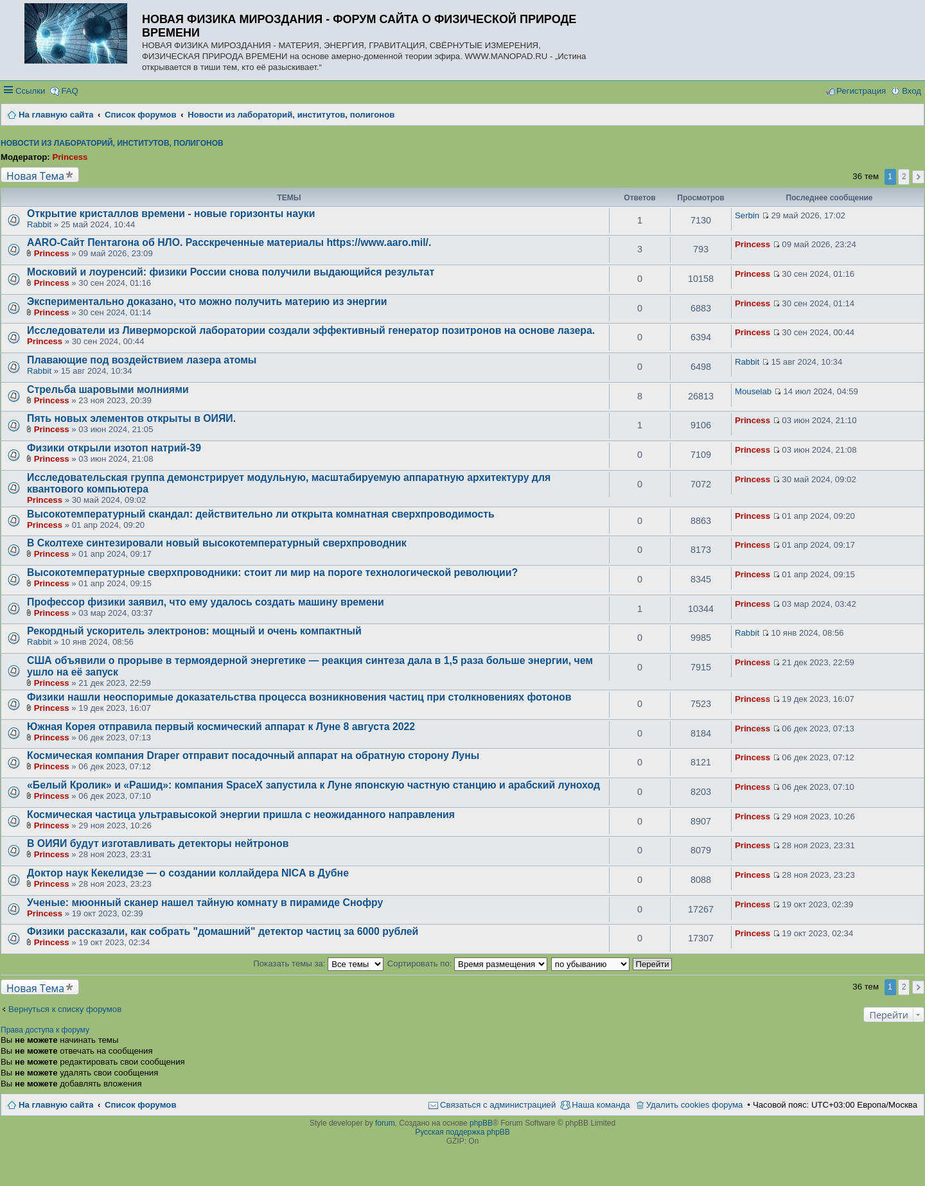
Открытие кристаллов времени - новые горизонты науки (171, 213)
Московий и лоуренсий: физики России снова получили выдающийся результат (230, 271)
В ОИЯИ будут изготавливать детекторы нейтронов (157, 843)
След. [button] (918, 177)
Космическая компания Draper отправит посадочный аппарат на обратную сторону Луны (253, 755)
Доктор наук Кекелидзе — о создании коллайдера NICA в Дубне (188, 873)
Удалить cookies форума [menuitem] (694, 1105)
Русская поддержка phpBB (462, 1132)
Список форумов (140, 1105)
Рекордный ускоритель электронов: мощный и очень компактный (194, 630)
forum (385, 1123)
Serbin (747, 215)
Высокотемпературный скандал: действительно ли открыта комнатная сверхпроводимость (261, 514)
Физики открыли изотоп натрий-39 (114, 447)
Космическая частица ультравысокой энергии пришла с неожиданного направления (241, 814)
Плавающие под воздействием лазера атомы (141, 359)
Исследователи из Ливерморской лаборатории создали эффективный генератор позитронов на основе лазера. (311, 330)
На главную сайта (56, 1105)
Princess (69, 157)
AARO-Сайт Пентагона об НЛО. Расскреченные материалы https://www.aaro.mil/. (229, 242)
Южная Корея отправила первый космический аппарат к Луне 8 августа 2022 (221, 726)
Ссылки (30, 91)
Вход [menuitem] (911, 91)
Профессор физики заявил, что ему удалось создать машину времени (205, 602)
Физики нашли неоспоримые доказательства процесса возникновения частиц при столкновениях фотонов (299, 697)
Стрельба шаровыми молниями (108, 389)
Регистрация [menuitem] (861, 91)
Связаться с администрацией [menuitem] (498, 1105)
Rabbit (39, 224)
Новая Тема (35, 175)
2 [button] (904, 176)
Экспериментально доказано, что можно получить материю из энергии (207, 301)
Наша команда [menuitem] (601, 1105)
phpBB (481, 1123)
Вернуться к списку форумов (64, 1009)
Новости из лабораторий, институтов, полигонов (112, 143)
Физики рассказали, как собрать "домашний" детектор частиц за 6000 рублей (222, 931)
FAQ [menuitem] (69, 91)
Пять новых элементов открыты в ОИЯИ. (131, 418)
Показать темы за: (318, 963)
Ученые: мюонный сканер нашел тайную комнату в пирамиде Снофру (205, 902)
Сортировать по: (467, 963)
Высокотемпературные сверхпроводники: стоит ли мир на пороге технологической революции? (272, 572)
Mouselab (753, 391)
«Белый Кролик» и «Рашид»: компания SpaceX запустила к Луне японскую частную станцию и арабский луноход (313, 785)
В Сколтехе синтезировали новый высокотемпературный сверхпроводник (217, 542)
